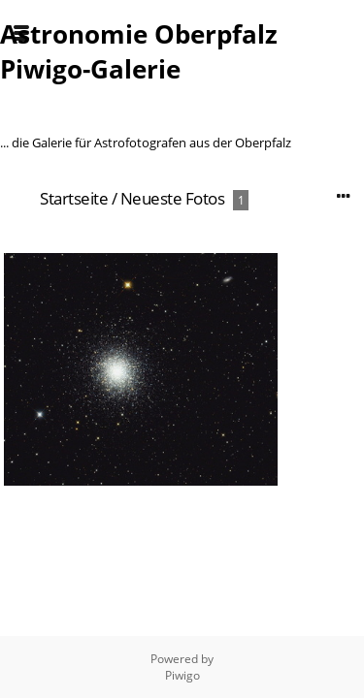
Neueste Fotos (172, 198)
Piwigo (182, 675)
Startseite (74, 198)
